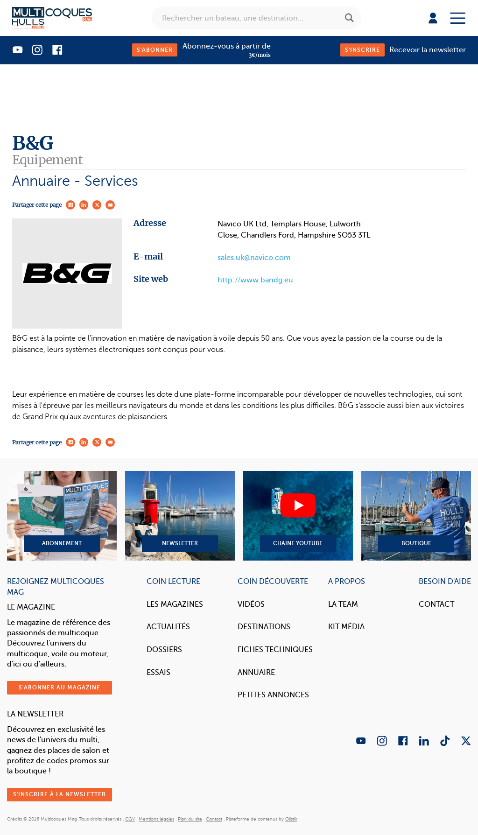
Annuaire (256, 672)
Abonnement (62, 516)
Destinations (264, 626)
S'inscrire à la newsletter (59, 794)
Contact (436, 604)
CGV (130, 818)
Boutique (416, 516)
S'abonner (155, 50)
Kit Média (346, 626)
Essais (158, 672)
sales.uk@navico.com (254, 257)
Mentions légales (156, 818)
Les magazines (175, 604)
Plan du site (190, 818)
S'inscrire (362, 50)
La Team (343, 604)
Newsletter (180, 516)
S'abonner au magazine (59, 687)
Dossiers (164, 649)
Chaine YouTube (298, 516)
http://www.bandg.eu (255, 280)
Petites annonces (273, 694)
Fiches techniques (275, 649)
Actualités (168, 626)
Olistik (291, 818)
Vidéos (251, 604)
